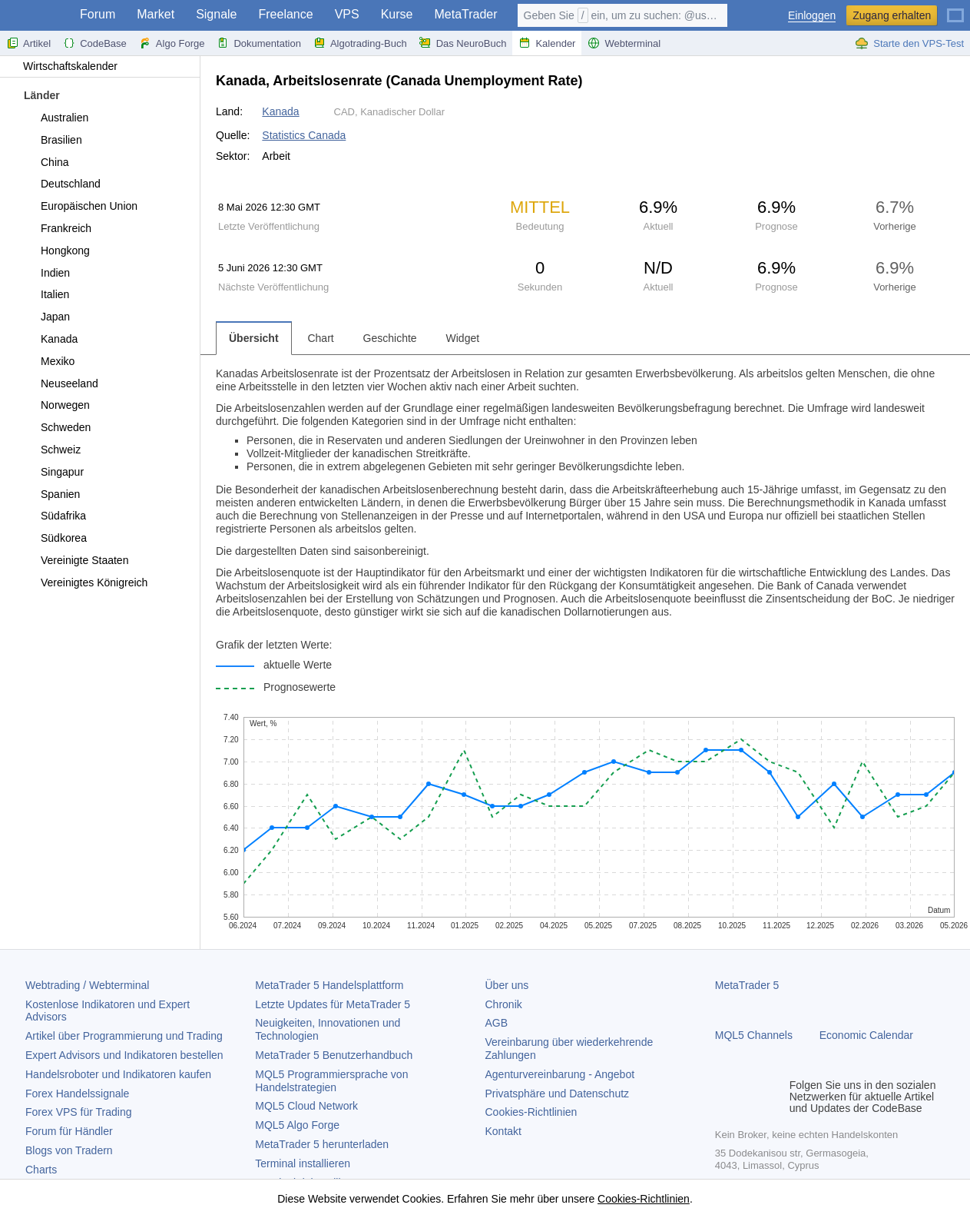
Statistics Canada (304, 135)
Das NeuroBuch (463, 43)
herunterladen (322, 1144)
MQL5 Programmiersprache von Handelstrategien (331, 1081)
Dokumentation (258, 43)
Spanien (51, 494)
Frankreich (57, 228)
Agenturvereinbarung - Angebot (560, 1074)
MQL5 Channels (754, 1035)
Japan (46, 316)
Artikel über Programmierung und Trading (124, 1036)
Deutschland (62, 184)
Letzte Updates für (332, 1004)
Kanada (50, 339)
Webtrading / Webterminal (87, 985)
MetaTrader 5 (747, 985)
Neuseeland (60, 383)
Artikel (28, 43)
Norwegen (56, 405)
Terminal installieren (302, 1163)
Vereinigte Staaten (75, 560)
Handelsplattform (329, 985)
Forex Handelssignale (77, 1093)
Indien (46, 273)
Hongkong (56, 250)
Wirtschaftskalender (63, 66)
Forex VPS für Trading (78, 1112)
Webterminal (624, 43)
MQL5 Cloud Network (306, 1106)
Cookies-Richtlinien (531, 1112)
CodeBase (95, 43)
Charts (41, 1169)
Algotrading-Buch (360, 43)
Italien (46, 294)
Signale (216, 14)
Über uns (507, 985)
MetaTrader (465, 14)
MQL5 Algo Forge (297, 1125)
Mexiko (48, 361)
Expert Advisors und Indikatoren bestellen (124, 1055)
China (46, 162)
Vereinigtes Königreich (85, 582)
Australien (55, 117)
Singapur (53, 472)
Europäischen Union (80, 206)
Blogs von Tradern (69, 1150)
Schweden (57, 427)
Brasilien (52, 140)
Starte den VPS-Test (909, 43)
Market (155, 14)
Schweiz (52, 449)
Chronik (503, 1004)
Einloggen (812, 16)
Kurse (397, 14)
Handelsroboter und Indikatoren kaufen (118, 1074)
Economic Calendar (866, 1035)
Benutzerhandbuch (333, 1055)
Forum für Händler (69, 1131)
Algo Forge (172, 43)
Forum (97, 14)
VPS (347, 14)
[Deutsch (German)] (955, 9)
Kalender (546, 43)
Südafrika (54, 515)
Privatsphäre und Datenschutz (557, 1093)
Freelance (286, 14)
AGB (496, 1023)
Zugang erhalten (891, 15)
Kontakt (503, 1131)
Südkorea (55, 538)
